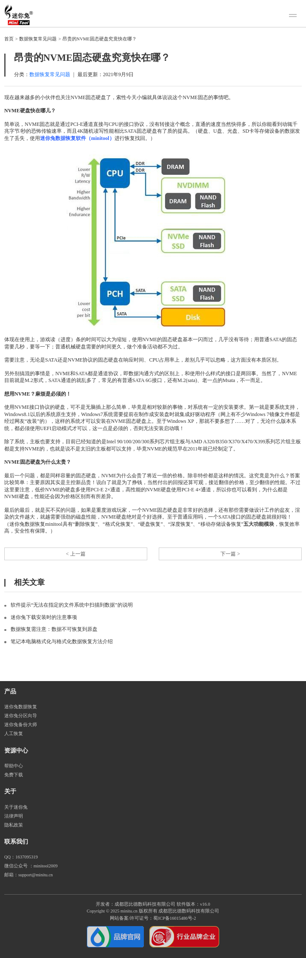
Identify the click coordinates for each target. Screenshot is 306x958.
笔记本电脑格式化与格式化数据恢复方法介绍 (62, 641)
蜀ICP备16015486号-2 (174, 918)
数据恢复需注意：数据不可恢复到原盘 (54, 629)
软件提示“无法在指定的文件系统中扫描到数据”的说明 (72, 605)
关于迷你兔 (16, 807)
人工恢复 (13, 733)
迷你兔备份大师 (20, 724)
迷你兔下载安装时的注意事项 (44, 617)
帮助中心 (13, 766)
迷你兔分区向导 (20, 715)
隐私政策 (13, 825)
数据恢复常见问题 (38, 39)
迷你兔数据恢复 (20, 706)
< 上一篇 (76, 554)
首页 (9, 39)
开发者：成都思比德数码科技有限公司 (135, 904)
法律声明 (13, 816)
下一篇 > (230, 554)
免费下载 (13, 775)
